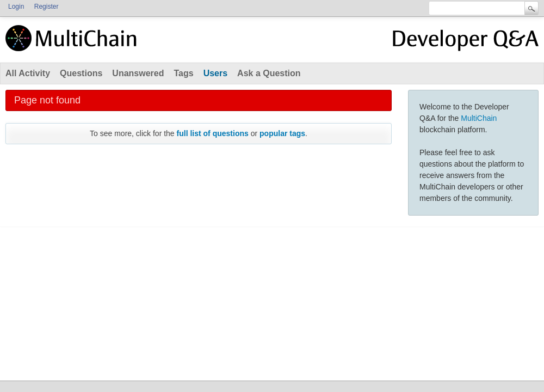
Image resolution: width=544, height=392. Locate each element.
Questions (81, 73)
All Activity (27, 73)
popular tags (282, 133)
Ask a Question (268, 73)
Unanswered (138, 73)
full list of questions (213, 133)
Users (215, 73)
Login (16, 6)
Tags (183, 73)
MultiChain (479, 118)
